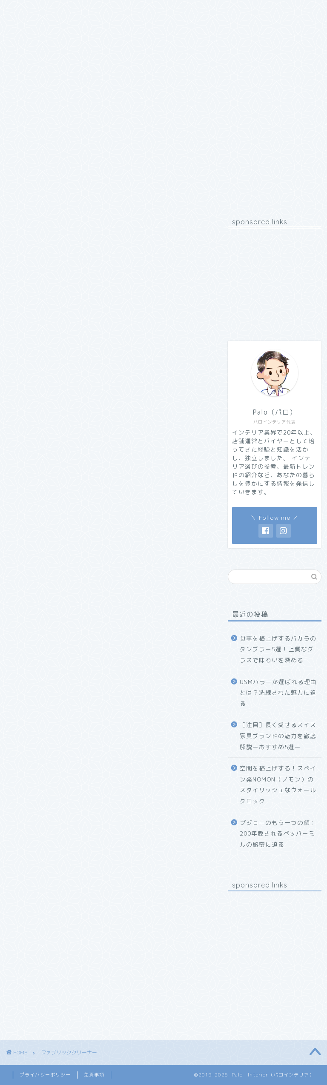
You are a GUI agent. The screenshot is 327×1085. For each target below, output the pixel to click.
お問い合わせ (138, 11)
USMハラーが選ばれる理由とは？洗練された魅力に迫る (278, 692)
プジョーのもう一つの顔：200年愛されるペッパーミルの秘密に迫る (278, 833)
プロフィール (79, 11)
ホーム (28, 11)
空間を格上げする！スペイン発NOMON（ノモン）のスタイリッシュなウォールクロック (278, 784)
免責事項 (94, 1074)
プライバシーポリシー (45, 1074)
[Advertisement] (274, 277)
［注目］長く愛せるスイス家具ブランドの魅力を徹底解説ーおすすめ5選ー (278, 735)
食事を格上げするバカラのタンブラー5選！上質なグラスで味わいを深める (278, 649)
